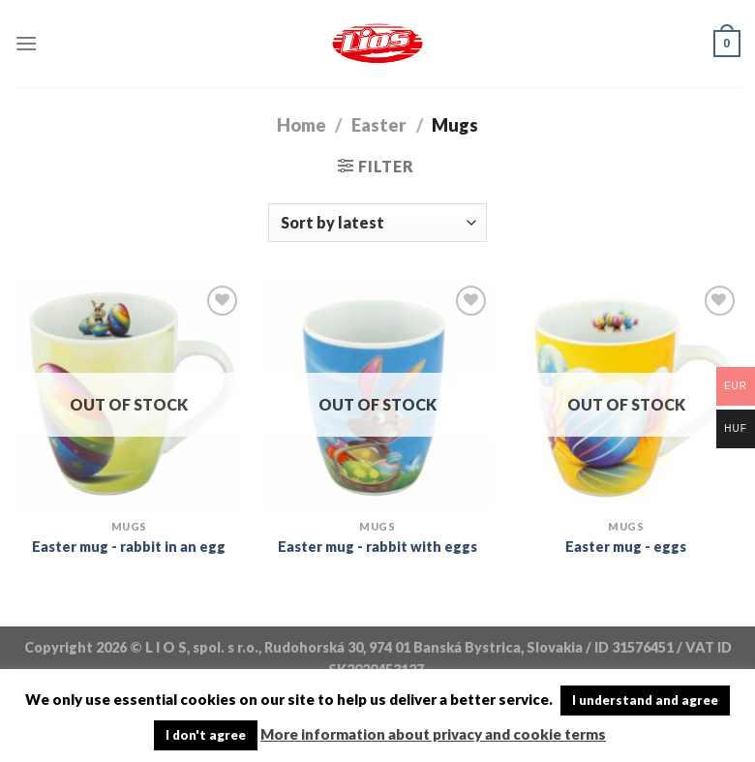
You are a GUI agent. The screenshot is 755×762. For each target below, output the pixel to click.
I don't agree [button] (206, 735)
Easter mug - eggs (625, 546)
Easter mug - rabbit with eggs (377, 546)
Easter (379, 125)
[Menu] (26, 43)
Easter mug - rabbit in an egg (129, 546)
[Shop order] (377, 222)
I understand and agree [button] (645, 700)
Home (301, 125)
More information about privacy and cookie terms (433, 734)
